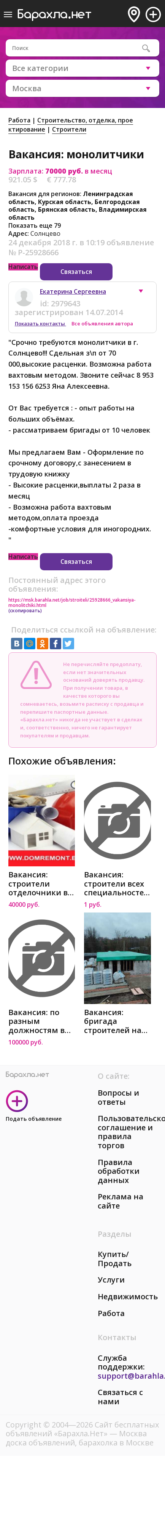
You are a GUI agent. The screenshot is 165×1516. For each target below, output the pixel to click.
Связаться (76, 271)
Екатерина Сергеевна (73, 291)
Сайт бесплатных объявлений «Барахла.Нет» (82, 1429)
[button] (144, 293)
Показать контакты (40, 323)
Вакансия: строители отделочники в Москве (38, 883)
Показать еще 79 (34, 225)
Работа (19, 120)
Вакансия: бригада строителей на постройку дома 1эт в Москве (116, 1021)
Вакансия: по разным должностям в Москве (36, 1021)
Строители (69, 129)
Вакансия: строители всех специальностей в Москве (116, 883)
